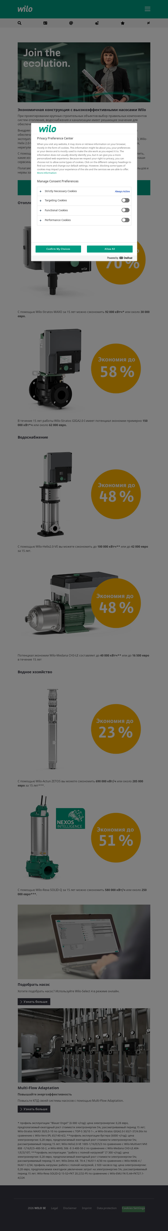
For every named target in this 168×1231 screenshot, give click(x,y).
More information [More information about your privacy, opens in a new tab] (47, 172)
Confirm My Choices (58, 249)
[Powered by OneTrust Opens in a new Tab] (121, 258)
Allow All (110, 249)
